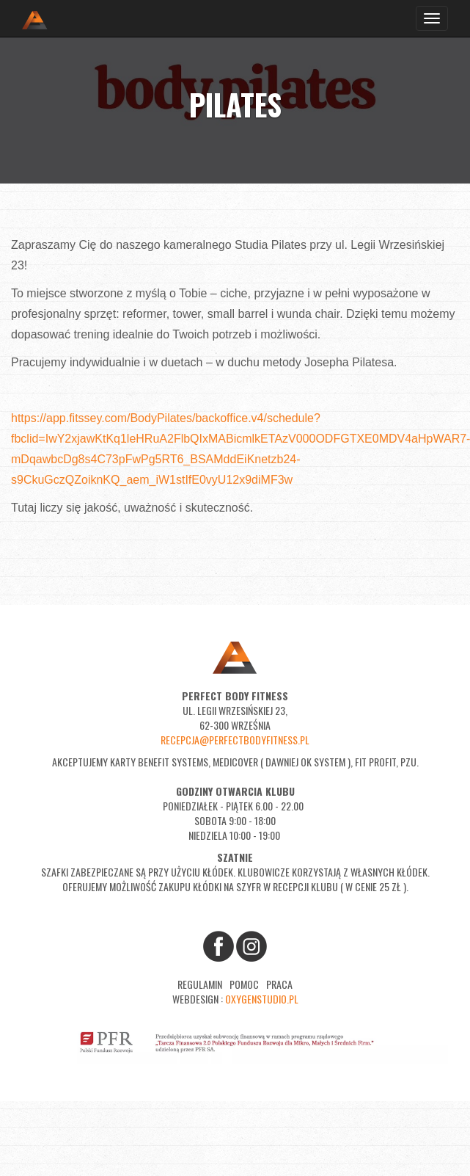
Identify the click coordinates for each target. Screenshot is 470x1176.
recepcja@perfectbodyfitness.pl (235, 739)
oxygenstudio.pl (261, 998)
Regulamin (199, 984)
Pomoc (244, 984)
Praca (279, 984)
